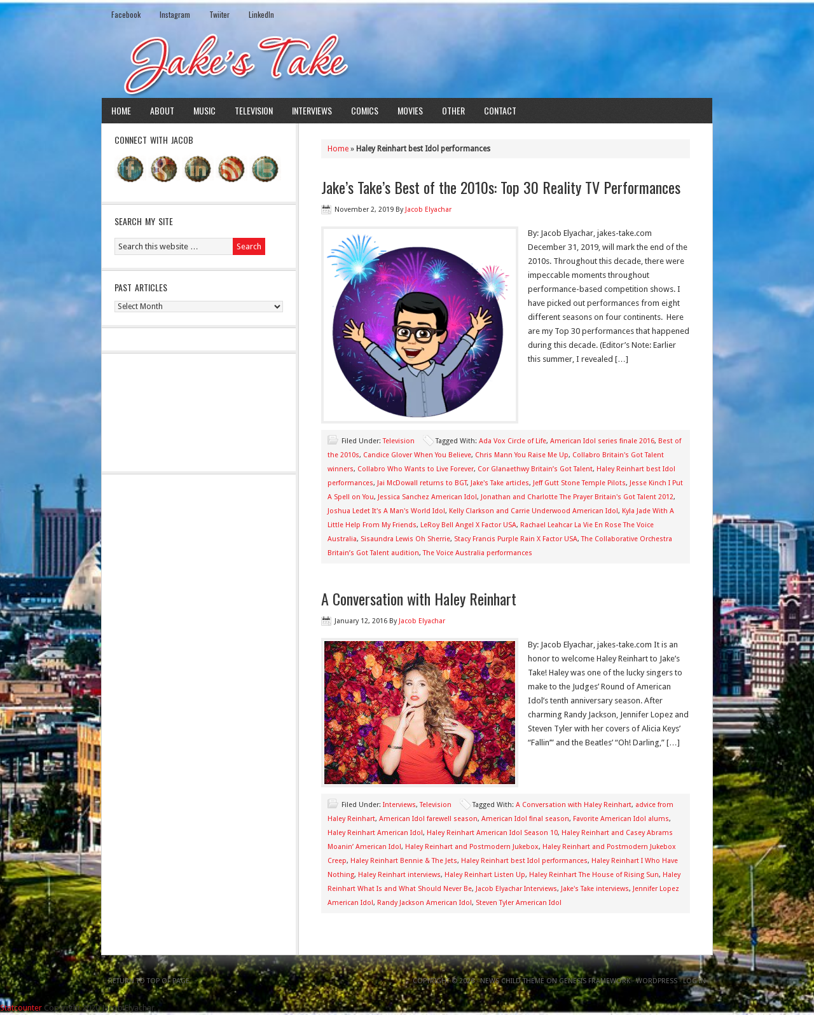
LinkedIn (261, 14)
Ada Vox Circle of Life (512, 441)
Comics (364, 110)
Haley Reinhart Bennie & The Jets (403, 861)
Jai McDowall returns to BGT (422, 483)
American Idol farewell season (428, 819)
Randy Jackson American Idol (424, 903)
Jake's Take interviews (595, 889)
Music (204, 110)
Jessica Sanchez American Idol (427, 497)
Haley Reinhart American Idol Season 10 (492, 833)
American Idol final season (525, 819)
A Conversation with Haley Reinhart (418, 598)
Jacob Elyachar (428, 209)
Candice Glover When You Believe (417, 455)
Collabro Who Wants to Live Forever (415, 469)
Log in (694, 981)
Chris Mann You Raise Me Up (522, 455)
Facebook (126, 14)
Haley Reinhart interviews (399, 875)
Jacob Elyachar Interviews (516, 889)
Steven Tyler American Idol (519, 903)
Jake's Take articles (500, 483)
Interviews (312, 110)
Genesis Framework (594, 981)
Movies (410, 110)
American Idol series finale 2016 (602, 441)
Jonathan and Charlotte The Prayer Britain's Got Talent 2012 (577, 497)
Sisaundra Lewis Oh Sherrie (405, 539)
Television (254, 110)
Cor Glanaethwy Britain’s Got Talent (535, 469)
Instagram (175, 14)
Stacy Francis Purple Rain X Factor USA (515, 539)
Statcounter (21, 1007)
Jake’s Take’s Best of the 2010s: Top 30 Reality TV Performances (500, 187)
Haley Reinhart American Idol (375, 833)
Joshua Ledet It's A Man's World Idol (386, 511)
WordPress (656, 981)
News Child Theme (512, 981)
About (162, 110)
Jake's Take (407, 63)
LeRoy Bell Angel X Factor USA (468, 525)
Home (121, 110)
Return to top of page (149, 981)
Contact (500, 110)
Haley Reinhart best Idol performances (524, 861)
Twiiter (219, 14)
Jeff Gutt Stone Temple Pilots (579, 483)
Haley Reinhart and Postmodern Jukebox (472, 847)
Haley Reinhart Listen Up (485, 875)
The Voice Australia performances (477, 553)
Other (453, 110)
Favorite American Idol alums (621, 819)
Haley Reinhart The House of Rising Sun (594, 875)
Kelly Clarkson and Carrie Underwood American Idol (533, 511)
